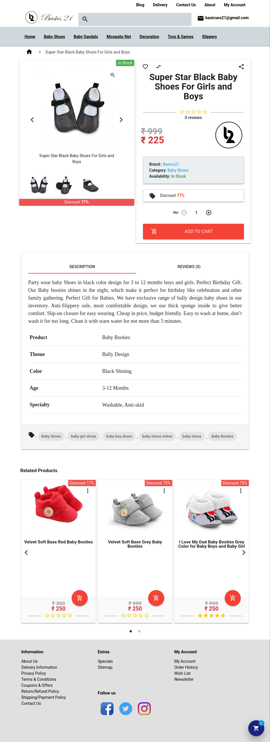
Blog (140, 5)
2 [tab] (139, 631)
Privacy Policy (33, 673)
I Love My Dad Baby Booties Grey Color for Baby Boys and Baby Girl (211, 544)
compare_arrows (158, 67)
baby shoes (192, 436)
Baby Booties (222, 436)
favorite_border (145, 67)
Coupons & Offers (37, 685)
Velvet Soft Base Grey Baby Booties (135, 544)
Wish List (182, 673)
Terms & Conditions (38, 679)
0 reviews (193, 117)
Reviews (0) (189, 266)
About (209, 5)
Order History (186, 667)
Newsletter (183, 679)
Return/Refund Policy (40, 691)
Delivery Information (39, 667)
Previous (32, 120)
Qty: (176, 212)
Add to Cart (182, 231)
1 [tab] (131, 631)
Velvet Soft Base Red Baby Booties (58, 542)
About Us (29, 661)
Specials (105, 661)
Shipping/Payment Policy (43, 697)
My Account (234, 5)
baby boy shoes (119, 436)
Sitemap (105, 667)
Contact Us (186, 5)
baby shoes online (157, 436)
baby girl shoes (83, 436)
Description (82, 266)
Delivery (160, 5)
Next (121, 120)
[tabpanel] (58, 552)
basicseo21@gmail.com (227, 17)
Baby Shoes (51, 436)
